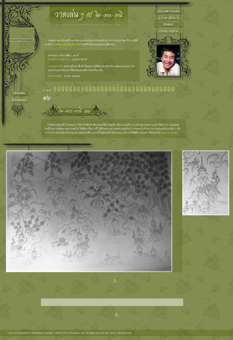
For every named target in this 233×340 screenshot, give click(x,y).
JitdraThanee (37, 333)
